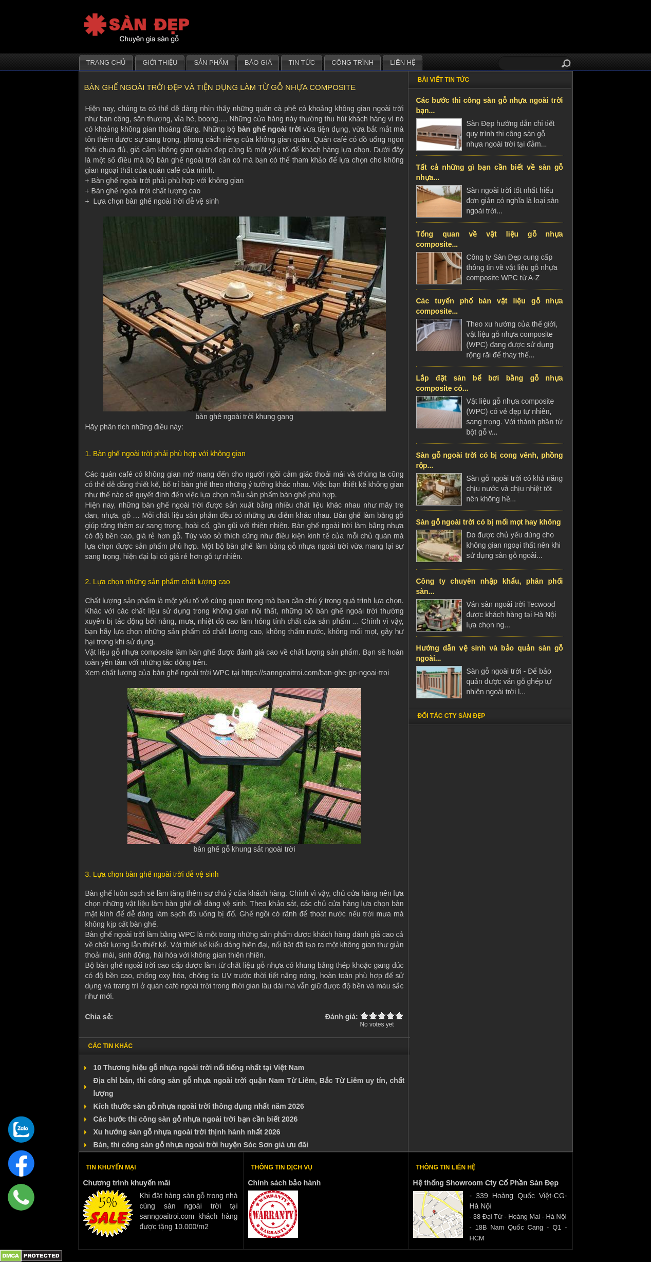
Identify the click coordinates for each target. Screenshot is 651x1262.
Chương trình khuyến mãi (127, 1183)
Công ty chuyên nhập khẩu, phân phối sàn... (489, 586)
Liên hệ (402, 62)
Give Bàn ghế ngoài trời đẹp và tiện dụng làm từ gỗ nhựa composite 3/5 (382, 1015)
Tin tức (301, 62)
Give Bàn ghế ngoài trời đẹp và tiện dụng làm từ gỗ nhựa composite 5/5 (399, 1015)
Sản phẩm (211, 62)
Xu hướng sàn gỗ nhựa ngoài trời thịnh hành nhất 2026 (187, 1132)
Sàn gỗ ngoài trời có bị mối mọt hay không (488, 522)
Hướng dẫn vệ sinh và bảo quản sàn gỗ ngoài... (489, 653)
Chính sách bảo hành (284, 1183)
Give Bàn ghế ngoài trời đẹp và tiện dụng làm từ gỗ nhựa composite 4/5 (390, 1015)
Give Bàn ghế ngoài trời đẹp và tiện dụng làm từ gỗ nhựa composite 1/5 (364, 1015)
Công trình (352, 62)
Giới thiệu (159, 62)
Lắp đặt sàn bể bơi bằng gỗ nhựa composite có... (489, 383)
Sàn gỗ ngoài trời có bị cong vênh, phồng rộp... (489, 460)
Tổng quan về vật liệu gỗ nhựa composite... (489, 239)
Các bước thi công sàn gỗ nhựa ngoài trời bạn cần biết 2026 (196, 1119)
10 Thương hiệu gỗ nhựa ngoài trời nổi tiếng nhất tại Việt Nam (199, 1067)
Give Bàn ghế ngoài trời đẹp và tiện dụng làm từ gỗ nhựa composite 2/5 (373, 1015)
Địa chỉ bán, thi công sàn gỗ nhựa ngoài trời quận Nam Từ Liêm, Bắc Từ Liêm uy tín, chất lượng (249, 1086)
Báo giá (258, 62)
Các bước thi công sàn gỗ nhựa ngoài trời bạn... (489, 105)
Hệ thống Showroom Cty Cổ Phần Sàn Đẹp (486, 1183)
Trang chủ (106, 62)
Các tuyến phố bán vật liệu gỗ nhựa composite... (489, 306)
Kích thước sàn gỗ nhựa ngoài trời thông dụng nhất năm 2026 (199, 1106)
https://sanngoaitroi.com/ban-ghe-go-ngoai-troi (315, 673)
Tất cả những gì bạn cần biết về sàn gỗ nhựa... (489, 172)
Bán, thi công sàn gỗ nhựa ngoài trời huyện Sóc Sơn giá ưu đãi (201, 1145)
